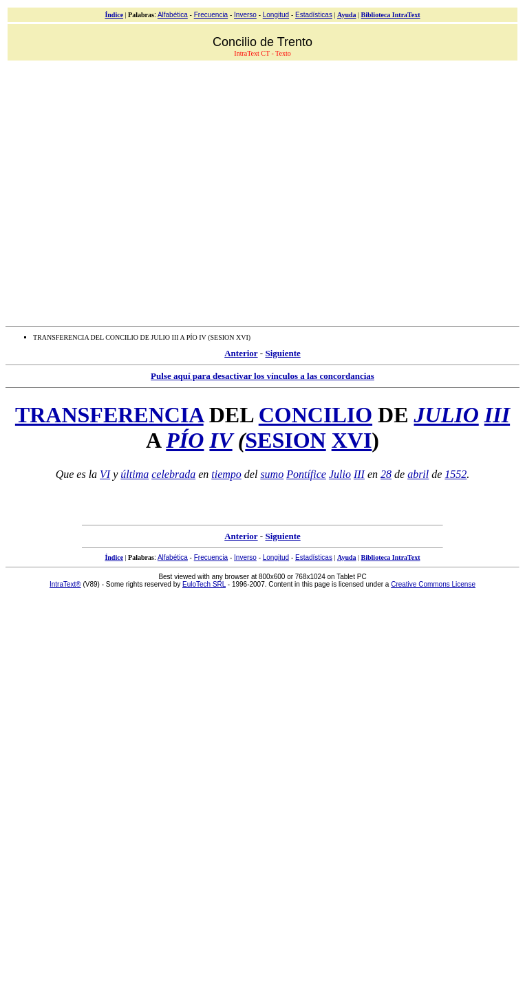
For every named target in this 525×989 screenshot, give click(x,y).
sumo (271, 474)
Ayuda (346, 15)
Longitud (276, 15)
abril (418, 474)
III (497, 414)
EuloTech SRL (204, 584)
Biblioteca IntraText (390, 15)
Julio (340, 474)
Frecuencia (211, 15)
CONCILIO (315, 414)
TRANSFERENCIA (109, 414)
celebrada (173, 474)
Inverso (245, 15)
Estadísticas (313, 15)
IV (220, 440)
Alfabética (173, 15)
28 (386, 474)
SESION (285, 440)
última (134, 474)
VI (105, 474)
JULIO (446, 414)
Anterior (240, 353)
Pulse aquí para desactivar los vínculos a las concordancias (262, 376)
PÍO (185, 440)
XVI (352, 440)
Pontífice (306, 474)
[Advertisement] (129, 191)
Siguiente (282, 353)
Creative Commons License (433, 584)
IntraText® (65, 584)
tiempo (226, 474)
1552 (455, 474)
